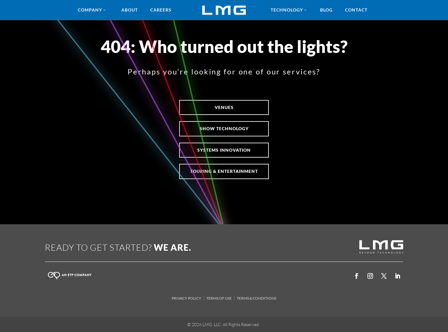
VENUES (224, 107)
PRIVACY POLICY (186, 298)
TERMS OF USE (219, 298)
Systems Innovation (224, 150)
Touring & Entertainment (224, 171)
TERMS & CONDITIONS (256, 298)
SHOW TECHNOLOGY (224, 128)
